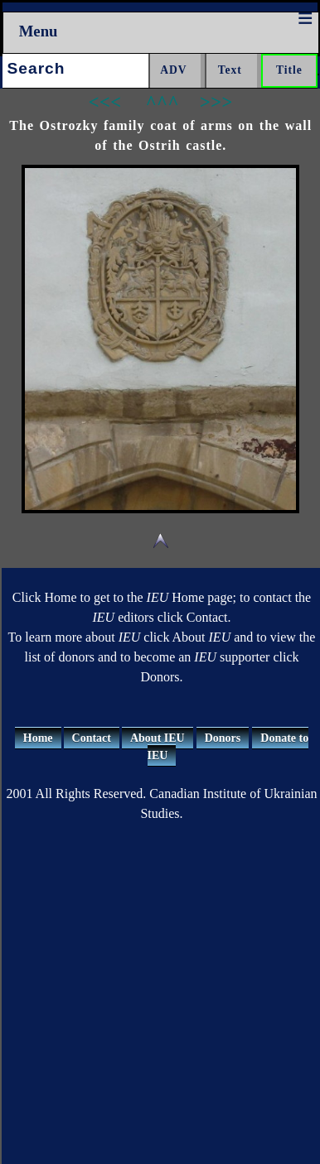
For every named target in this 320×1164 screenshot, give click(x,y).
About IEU (157, 738)
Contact (91, 738)
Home (38, 738)
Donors (223, 738)
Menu (38, 31)
